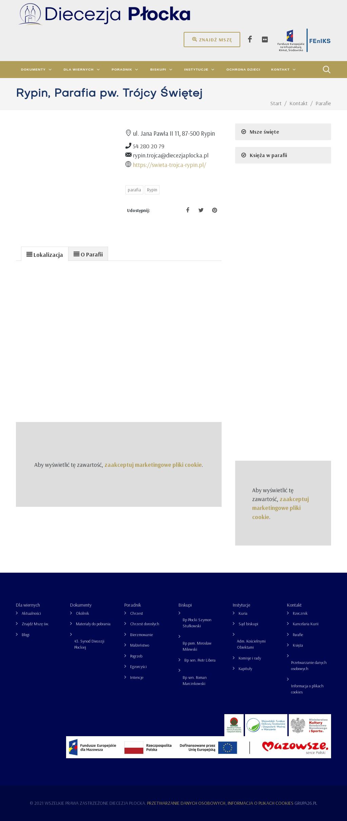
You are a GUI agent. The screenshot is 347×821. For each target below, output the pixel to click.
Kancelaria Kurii (306, 623)
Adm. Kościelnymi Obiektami (251, 644)
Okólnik (82, 613)
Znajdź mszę (212, 39)
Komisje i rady (250, 658)
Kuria (243, 613)
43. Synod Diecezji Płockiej (89, 644)
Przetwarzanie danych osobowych (309, 665)
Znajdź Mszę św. (35, 623)
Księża (298, 645)
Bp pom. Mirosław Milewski (197, 646)
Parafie (298, 634)
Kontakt (294, 605)
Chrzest (136, 613)
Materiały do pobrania (93, 623)
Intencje (136, 677)
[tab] (44, 254)
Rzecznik (300, 613)
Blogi (25, 634)
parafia (134, 189)
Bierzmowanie (141, 634)
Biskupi (185, 605)
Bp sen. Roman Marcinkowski (195, 680)
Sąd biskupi (248, 623)
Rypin (152, 189)
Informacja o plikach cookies (307, 688)
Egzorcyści (138, 666)
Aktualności (31, 613)
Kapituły (245, 668)
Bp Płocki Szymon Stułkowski (197, 622)
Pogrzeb (136, 655)
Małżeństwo (139, 645)
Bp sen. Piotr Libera (200, 660)
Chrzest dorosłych (144, 623)
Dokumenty (80, 605)
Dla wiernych (28, 605)
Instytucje (241, 605)
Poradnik (132, 605)
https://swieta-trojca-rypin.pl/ (169, 164)
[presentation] (44, 254)
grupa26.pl (305, 803)
